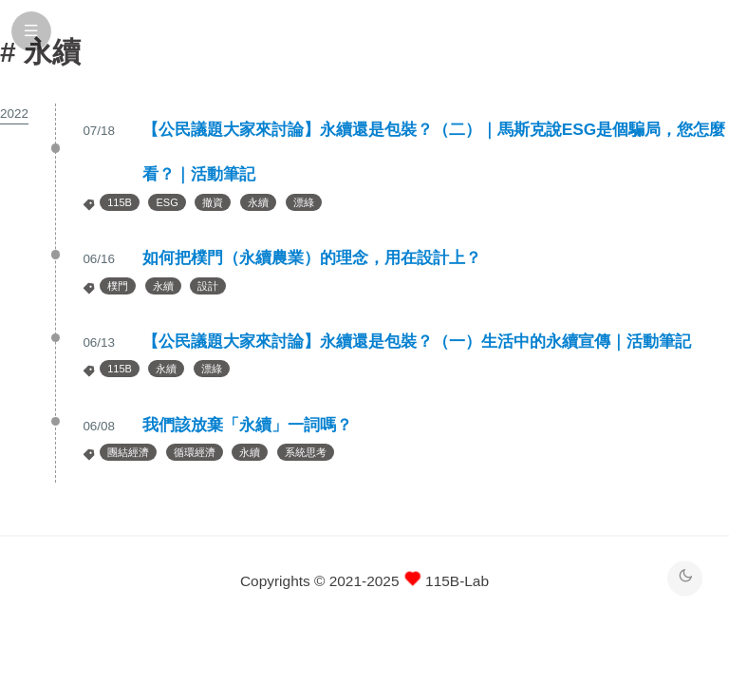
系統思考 (306, 452)
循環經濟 (194, 452)
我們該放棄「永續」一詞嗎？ (247, 424)
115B (119, 202)
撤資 (212, 202)
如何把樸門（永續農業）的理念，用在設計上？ (311, 257)
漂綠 (303, 202)
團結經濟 (128, 452)
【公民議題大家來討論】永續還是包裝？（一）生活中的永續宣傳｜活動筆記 (416, 341)
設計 (207, 286)
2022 (14, 113)
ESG (167, 202)
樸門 (117, 286)
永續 (258, 202)
